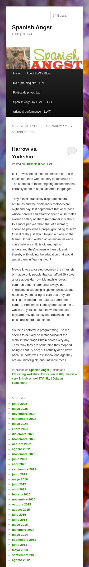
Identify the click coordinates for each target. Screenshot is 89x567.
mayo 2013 (20, 550)
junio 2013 (19, 544)
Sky (47, 378)
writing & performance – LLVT (32, 111)
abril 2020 (19, 464)
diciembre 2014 (23, 529)
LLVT (49, 164)
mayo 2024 (20, 424)
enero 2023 (20, 429)
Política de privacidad (26, 92)
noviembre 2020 (23, 454)
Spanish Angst (32, 27)
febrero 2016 (21, 494)
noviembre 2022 (23, 439)
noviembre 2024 (23, 414)
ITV (41, 378)
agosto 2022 (21, 449)
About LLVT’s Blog (38, 73)
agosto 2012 (21, 560)
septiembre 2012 (24, 555)
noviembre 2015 (23, 499)
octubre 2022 (21, 444)
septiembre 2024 (24, 419)
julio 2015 (19, 514)
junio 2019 (19, 474)
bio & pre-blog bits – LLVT (29, 83)
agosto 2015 (21, 509)
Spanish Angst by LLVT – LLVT (32, 102)
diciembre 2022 (23, 434)
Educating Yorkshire (26, 374)
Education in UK (52, 374)
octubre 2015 (21, 504)
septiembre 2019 (24, 469)
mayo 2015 (20, 524)
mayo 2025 (20, 409)
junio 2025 (19, 404)
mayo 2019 (20, 479)
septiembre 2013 (24, 539)
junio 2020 (19, 459)
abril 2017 (19, 489)
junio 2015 (19, 519)
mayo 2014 (20, 534)
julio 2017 (19, 484)
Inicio (16, 73)
